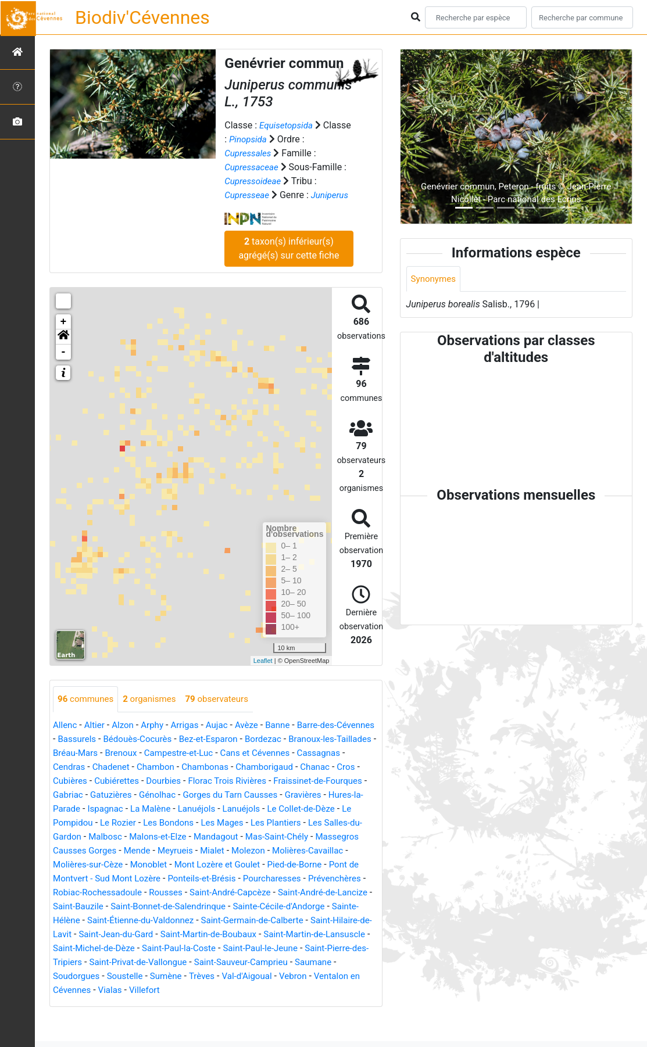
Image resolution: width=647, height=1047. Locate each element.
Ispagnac (254, 823)
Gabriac (210, 809)
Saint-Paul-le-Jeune (272, 976)
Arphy (157, 739)
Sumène (172, 1004)
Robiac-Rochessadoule (311, 906)
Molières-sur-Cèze (253, 878)
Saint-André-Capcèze (138, 920)
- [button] (63, 366)
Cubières (204, 795)
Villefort (149, 1018)
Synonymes (435, 279)
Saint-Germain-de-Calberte (227, 948)
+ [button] (63, 336)
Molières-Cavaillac (171, 878)
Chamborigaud (83, 795)
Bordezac (317, 753)
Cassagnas (123, 781)
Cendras (170, 781)
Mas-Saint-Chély (141, 864)
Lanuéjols (351, 823)
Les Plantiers (115, 850)
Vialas (113, 1018)
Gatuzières (255, 809)
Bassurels (121, 753)
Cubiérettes (253, 795)
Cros (168, 795)
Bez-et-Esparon (259, 753)
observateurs (225, 713)
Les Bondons (313, 836)
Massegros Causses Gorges (239, 864)
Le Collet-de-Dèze (136, 836)
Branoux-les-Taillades (97, 767)
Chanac (136, 795)
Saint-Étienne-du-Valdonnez (109, 948)
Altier (96, 739)
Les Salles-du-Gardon (193, 850)
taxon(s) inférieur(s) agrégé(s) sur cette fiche (288, 262)
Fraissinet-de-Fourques (139, 809)
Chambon (262, 781)
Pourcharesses (163, 906)
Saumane (345, 990)
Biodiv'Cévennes (142, 17)
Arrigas (191, 739)
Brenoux (220, 767)
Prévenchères (229, 906)
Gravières (135, 823)
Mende (319, 864)
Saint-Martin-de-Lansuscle (307, 962)
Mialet (70, 878)
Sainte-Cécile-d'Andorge (207, 934)
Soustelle (129, 1004)
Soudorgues (77, 1004)
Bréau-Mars (172, 767)
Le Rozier (260, 836)
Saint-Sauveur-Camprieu (269, 990)
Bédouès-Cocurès (184, 753)
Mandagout (76, 864)
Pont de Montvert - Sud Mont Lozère (266, 892)
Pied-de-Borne (156, 892)
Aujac (225, 739)
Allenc (65, 739)
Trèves (209, 1004)
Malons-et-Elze (317, 850)
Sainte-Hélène (292, 934)
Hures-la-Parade (195, 823)
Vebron (305, 1004)
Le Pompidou (206, 836)
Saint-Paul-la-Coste (186, 976)
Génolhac (304, 809)
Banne (289, 739)
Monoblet (317, 878)
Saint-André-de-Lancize (236, 920)
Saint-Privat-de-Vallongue (160, 990)
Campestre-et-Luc (280, 767)
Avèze (256, 739)
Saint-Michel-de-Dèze (96, 976)
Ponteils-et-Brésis (89, 906)
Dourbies (302, 795)
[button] (63, 350)
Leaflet (263, 674)
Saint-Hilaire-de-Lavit (332, 948)
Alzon (126, 739)
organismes (154, 713)
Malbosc (261, 850)
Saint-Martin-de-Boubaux (195, 962)
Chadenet (214, 781)
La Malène (302, 823)
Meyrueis (359, 864)
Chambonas (314, 781)
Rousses (70, 920)
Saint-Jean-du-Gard (97, 962)
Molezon (108, 878)
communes (87, 713)
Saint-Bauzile (318, 920)
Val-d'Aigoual (257, 1004)
